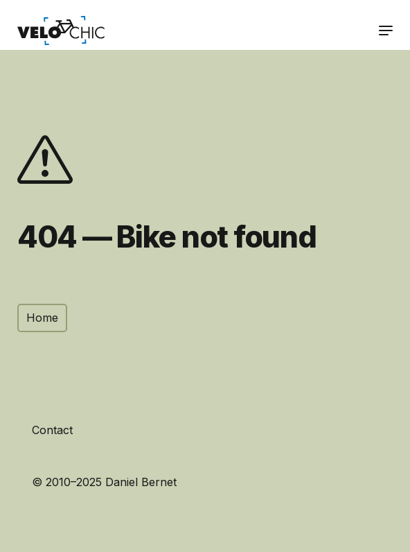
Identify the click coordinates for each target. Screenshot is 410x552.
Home (42, 318)
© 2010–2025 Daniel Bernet (104, 482)
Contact (52, 430)
